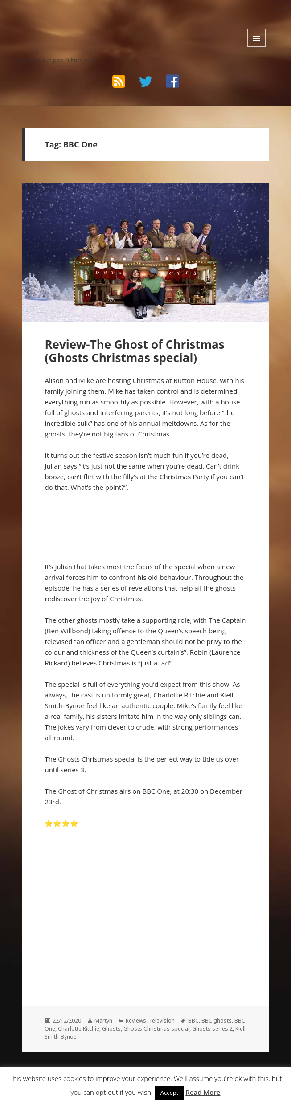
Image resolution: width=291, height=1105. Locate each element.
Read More (202, 1092)
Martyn (103, 1020)
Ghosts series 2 (212, 1028)
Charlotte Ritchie (78, 1028)
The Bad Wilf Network (69, 21)
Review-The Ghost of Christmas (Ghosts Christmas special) (134, 351)
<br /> (71, 892)
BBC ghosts (216, 1020)
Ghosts (111, 1028)
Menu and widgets (256, 38)
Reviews (136, 1020)
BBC (193, 1020)
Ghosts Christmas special (156, 1028)
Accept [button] (169, 1093)
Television (162, 1020)
